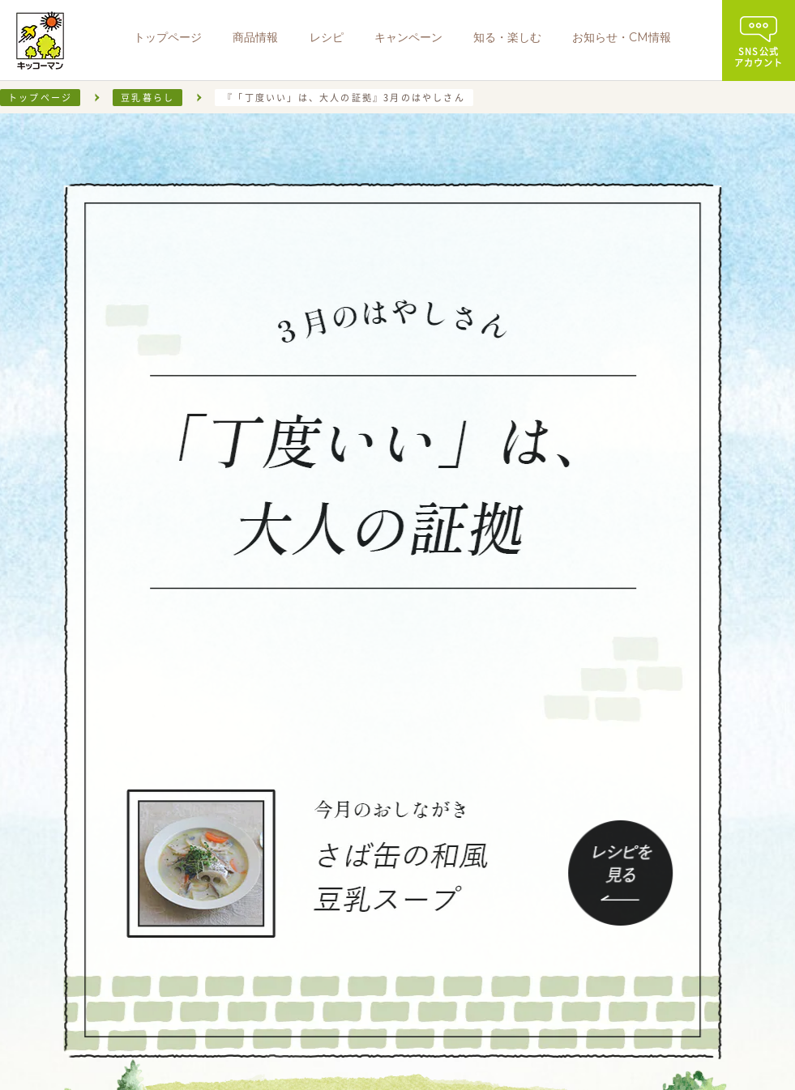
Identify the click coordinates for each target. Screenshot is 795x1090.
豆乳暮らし (147, 97)
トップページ (40, 97)
